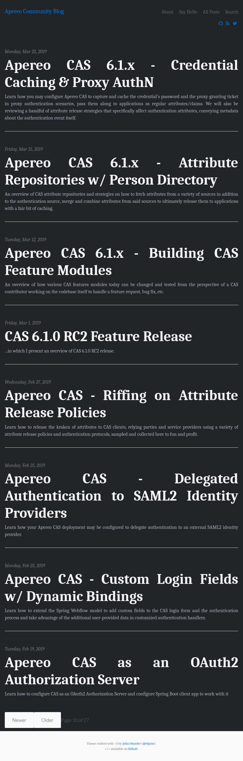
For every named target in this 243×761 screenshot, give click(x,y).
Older (47, 720)
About (167, 12)
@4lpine (148, 743)
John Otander (131, 743)
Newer (19, 720)
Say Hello (188, 12)
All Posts (211, 12)
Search (231, 12)
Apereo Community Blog (34, 11)
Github (133, 749)
